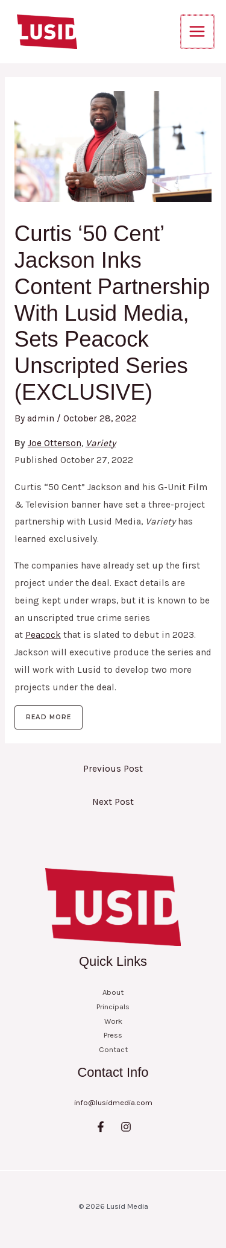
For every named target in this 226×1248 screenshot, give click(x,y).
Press (113, 1034)
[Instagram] (126, 1126)
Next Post (113, 801)
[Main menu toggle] (198, 32)
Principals (113, 1006)
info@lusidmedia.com (113, 1102)
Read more (48, 717)
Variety (101, 443)
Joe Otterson (54, 443)
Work (113, 1021)
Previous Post (113, 768)
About (113, 992)
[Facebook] (100, 1126)
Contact (113, 1049)
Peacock (43, 634)
